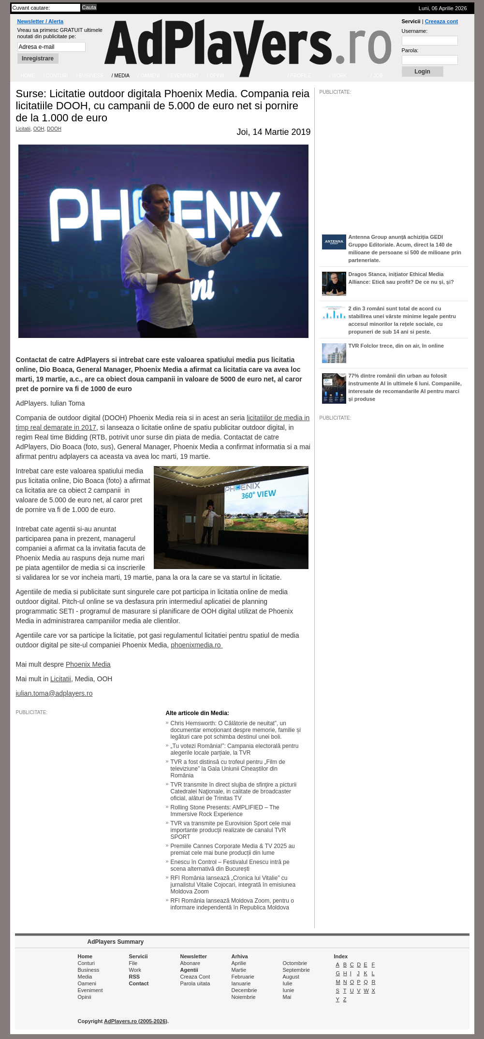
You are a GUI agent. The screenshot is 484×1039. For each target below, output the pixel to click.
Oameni (87, 983)
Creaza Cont (195, 977)
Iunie (288, 990)
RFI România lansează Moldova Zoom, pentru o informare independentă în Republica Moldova (232, 904)
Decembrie (244, 990)
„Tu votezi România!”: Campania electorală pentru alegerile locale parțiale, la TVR (235, 749)
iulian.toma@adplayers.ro (54, 693)
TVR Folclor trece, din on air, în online (396, 346)
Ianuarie (241, 983)
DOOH (54, 129)
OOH (38, 129)
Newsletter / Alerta (40, 21)
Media (85, 977)
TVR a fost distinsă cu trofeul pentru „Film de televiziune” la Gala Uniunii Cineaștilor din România (228, 769)
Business (89, 970)
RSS (134, 977)
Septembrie (296, 970)
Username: (415, 31)
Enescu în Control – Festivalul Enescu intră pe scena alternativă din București (230, 865)
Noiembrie (244, 997)
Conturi (86, 963)
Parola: (410, 50)
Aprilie (239, 963)
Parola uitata (195, 983)
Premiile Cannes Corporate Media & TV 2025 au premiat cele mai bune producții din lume (233, 849)
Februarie (243, 977)
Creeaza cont (441, 21)
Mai (287, 997)
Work (135, 970)
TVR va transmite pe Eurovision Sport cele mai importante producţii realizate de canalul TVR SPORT (231, 830)
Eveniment (90, 990)
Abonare (190, 963)
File (133, 963)
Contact (139, 983)
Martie (239, 970)
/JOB (329, 716)
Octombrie (295, 963)
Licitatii (23, 129)
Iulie (288, 983)
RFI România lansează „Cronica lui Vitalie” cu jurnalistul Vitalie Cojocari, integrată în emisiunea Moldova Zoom (233, 885)
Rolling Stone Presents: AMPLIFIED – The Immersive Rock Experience (225, 811)
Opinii (84, 997)
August (291, 977)
